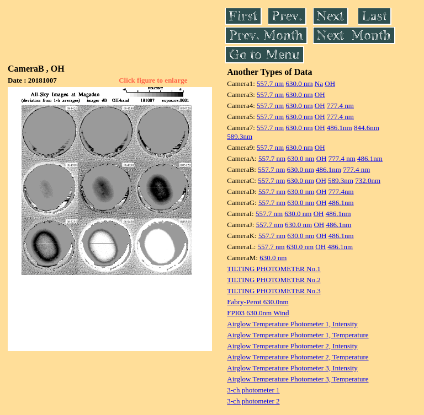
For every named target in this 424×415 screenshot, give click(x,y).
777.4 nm (340, 105)
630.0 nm (298, 83)
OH (330, 83)
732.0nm (367, 180)
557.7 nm (270, 83)
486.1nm (339, 127)
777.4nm (341, 191)
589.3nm (239, 136)
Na (319, 83)
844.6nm (366, 127)
